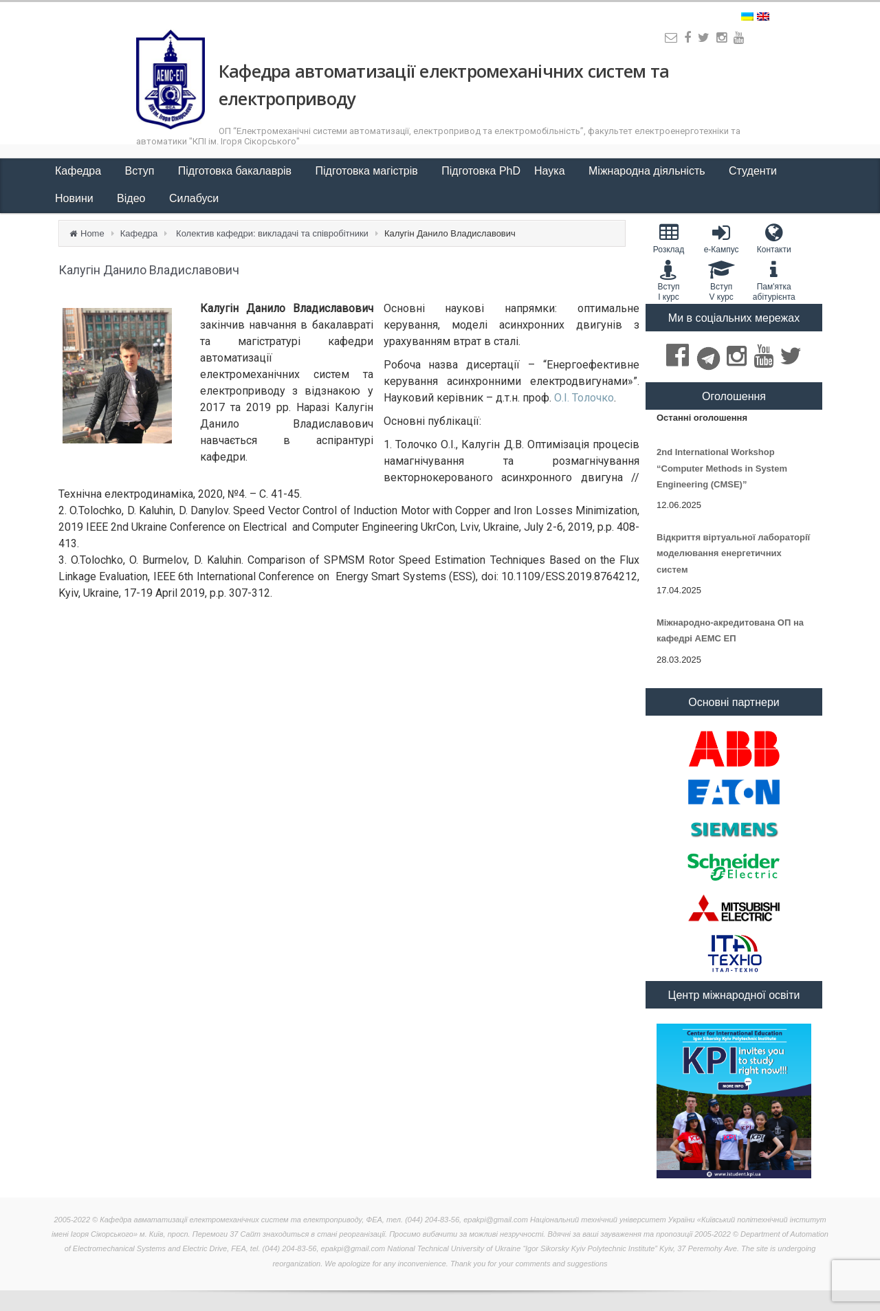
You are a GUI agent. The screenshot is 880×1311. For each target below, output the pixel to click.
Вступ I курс (668, 280)
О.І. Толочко (584, 397)
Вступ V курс (721, 280)
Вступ (141, 171)
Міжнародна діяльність (648, 171)
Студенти (754, 171)
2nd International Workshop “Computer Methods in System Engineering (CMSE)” (722, 468)
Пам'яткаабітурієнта (773, 280)
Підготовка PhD (480, 171)
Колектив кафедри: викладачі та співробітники (272, 233)
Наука (551, 171)
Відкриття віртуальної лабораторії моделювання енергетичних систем (733, 553)
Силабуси (194, 198)
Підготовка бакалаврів (236, 171)
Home (92, 233)
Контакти (773, 238)
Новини (75, 198)
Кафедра (79, 171)
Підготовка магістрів (368, 171)
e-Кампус (721, 238)
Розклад (668, 238)
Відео (132, 198)
